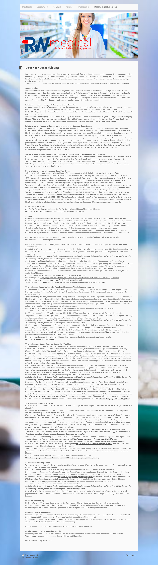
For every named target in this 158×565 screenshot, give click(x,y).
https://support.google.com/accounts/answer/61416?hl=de (62, 275)
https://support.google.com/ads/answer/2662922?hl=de (64, 391)
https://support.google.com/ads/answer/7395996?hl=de (94, 327)
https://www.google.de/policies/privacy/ (114, 398)
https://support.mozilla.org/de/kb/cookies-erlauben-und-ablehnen (63, 280)
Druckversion (29, 555)
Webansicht (131, 555)
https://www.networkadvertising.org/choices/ (94, 332)
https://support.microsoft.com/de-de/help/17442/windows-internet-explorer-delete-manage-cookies (79, 278)
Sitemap (39, 555)
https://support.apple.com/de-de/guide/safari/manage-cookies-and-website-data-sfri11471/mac (67, 282)
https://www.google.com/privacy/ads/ (40, 339)
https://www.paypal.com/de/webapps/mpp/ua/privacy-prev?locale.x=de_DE (54, 211)
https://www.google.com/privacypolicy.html (75, 476)
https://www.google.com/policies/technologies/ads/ (46, 458)
